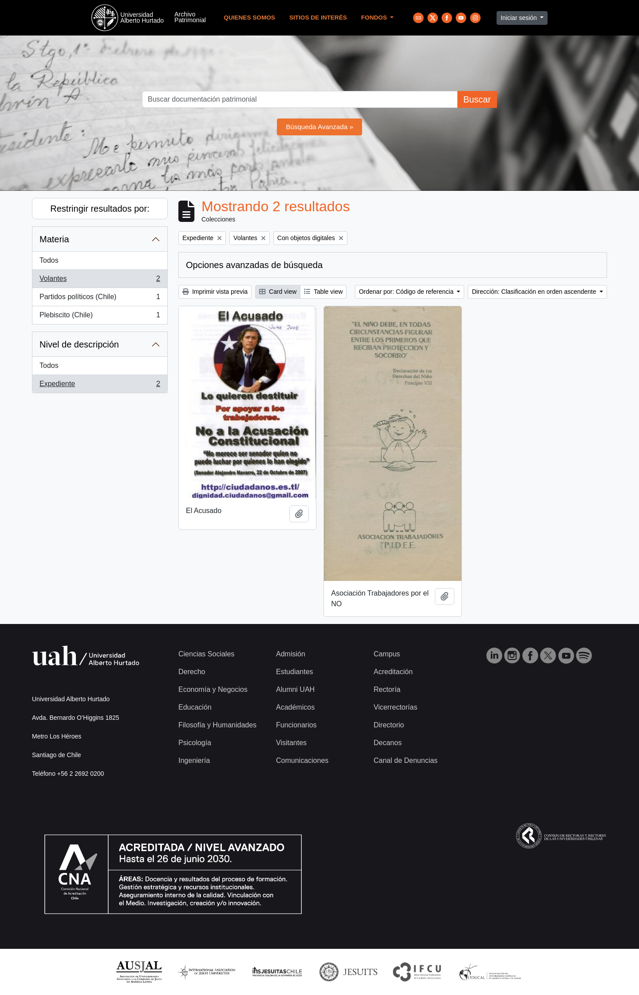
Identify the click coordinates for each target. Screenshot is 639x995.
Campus (387, 654)
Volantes (99, 280)
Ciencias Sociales (206, 654)
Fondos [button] (375, 17)
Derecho (191, 671)
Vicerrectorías (395, 707)
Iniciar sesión (520, 17)
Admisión (290, 654)
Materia (54, 239)
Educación (195, 707)
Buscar (477, 99)
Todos (49, 260)
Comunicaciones (302, 760)
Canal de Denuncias (406, 760)
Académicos (295, 707)
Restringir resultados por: (99, 208)
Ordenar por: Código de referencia (407, 291)
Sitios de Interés (318, 17)
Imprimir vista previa (215, 291)
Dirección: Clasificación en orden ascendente (535, 291)
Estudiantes (294, 671)
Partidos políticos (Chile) (99, 299)
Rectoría (387, 689)
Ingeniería (194, 760)
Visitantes (291, 742)
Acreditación (393, 671)
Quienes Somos (249, 17)
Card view (277, 291)
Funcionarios (296, 725)
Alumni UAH (295, 689)
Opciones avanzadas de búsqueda (254, 265)
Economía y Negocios (213, 689)
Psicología (194, 742)
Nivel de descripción (79, 344)
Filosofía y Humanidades (217, 725)
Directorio (389, 725)
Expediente (99, 386)
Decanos (388, 742)
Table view (323, 291)
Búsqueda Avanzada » (319, 126)
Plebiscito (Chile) (99, 317)
